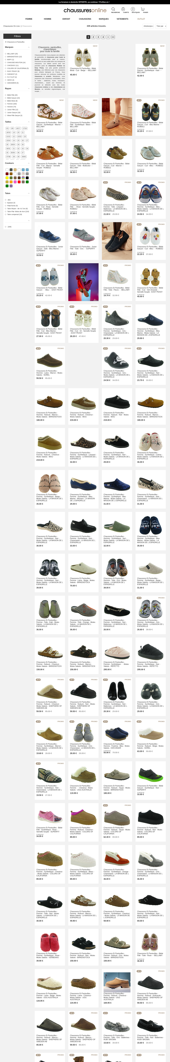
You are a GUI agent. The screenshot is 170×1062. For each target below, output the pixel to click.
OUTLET (141, 19)
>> (113, 37)
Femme (28, 19)
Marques (104, 19)
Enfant (66, 19)
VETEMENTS (122, 19)
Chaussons (85, 19)
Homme (47, 19)
